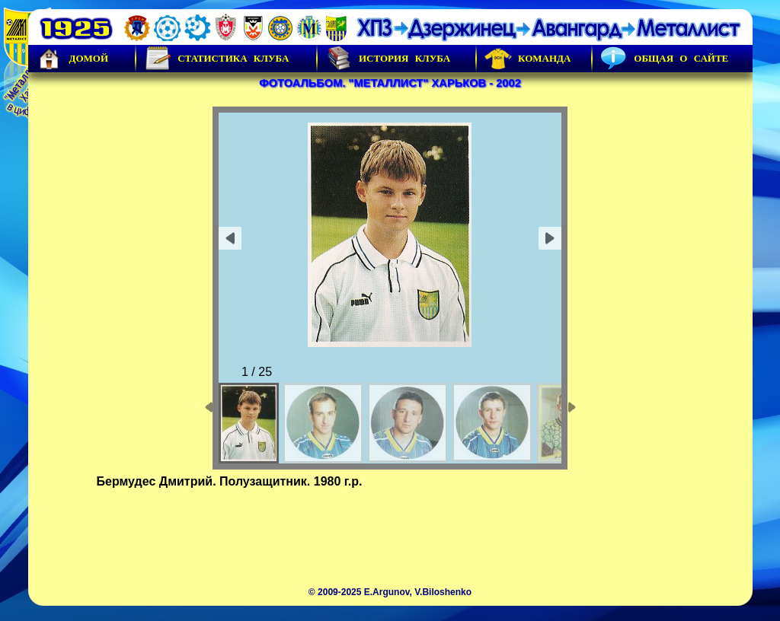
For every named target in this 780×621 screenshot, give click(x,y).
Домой (72, 58)
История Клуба (387, 58)
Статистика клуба (216, 58)
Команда (527, 58)
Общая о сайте (664, 58)
